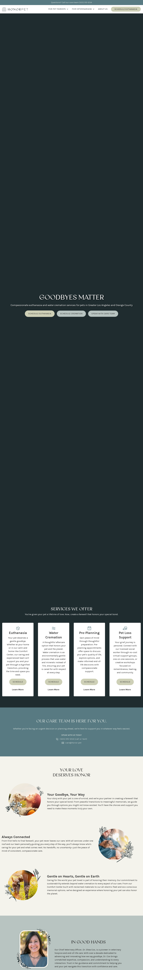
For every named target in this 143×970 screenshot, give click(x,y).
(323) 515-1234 (85, 2)
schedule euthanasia (39, 313)
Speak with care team (103, 313)
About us (103, 9)
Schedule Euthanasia (126, 9)
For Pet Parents (58, 9)
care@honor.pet (73, 743)
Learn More (18, 689)
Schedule (18, 682)
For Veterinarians (83, 9)
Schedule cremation (71, 313)
